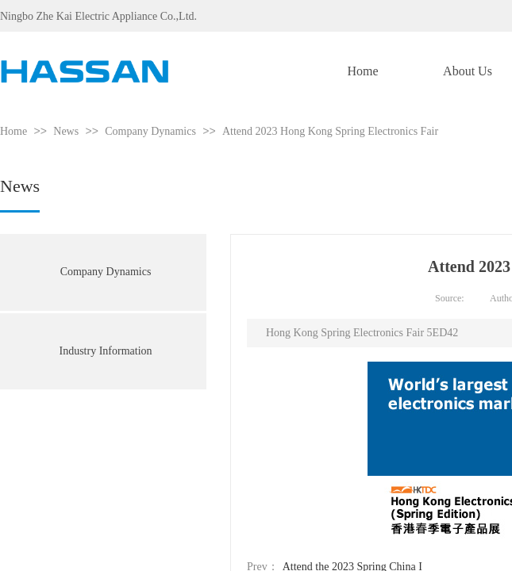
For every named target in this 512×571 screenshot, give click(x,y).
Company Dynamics (150, 131)
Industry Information (105, 351)
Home (13, 131)
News (66, 131)
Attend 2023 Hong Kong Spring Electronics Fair (330, 131)
